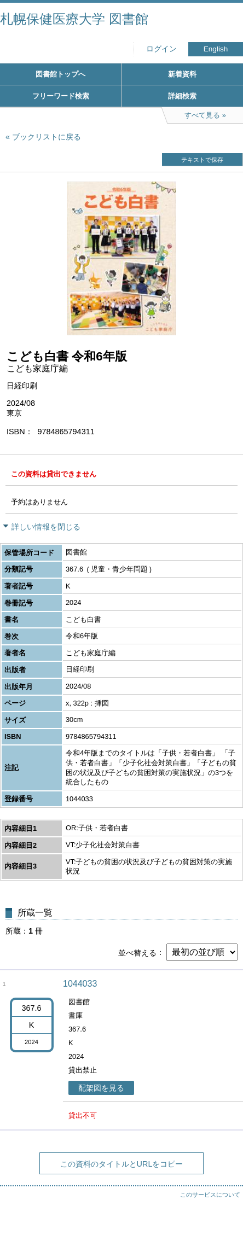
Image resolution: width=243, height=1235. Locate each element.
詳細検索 (182, 96)
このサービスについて (210, 1194)
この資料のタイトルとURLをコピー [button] (121, 1164)
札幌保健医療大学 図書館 (74, 18)
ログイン (161, 49)
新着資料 (182, 74)
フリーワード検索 (60, 96)
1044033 (80, 983)
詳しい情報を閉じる (45, 526)
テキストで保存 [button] (202, 159)
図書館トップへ (60, 74)
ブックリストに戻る (46, 136)
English (216, 49)
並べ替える (137, 952)
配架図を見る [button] (101, 1087)
